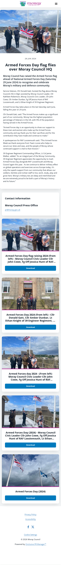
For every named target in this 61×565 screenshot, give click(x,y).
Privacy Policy (30, 514)
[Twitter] (32, 527)
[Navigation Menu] (56, 3)
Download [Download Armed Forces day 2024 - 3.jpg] (30, 386)
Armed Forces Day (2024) (30, 491)
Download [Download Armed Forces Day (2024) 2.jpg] (30, 445)
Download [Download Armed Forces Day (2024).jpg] (30, 498)
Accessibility (30, 519)
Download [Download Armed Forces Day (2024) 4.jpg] (30, 327)
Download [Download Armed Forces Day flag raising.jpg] (30, 268)
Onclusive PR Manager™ (35, 544)
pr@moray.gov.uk (12, 209)
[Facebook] (28, 527)
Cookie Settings (30, 534)
